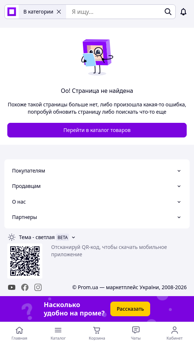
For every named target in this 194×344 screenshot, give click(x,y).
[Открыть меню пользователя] (174, 333)
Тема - (37, 237)
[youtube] (11, 287)
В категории (42, 11)
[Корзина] (96, 333)
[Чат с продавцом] (136, 333)
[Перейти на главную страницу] (19, 333)
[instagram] (38, 287)
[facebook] (24, 287)
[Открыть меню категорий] (58, 333)
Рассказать (130, 308)
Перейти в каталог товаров (97, 129)
